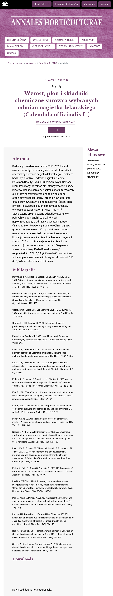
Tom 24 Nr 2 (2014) (48, 63)
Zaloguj (104, 4)
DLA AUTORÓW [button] (15, 46)
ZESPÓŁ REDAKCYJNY (71, 46)
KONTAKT (95, 46)
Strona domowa (15, 63)
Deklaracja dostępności (66, 4)
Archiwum (31, 63)
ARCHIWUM (88, 40)
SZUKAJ (11, 53)
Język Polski (42, 3)
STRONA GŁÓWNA (16, 40)
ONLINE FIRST (40, 40)
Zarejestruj (89, 4)
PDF (56, 130)
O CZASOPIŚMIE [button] (41, 46)
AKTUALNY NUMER (65, 40)
